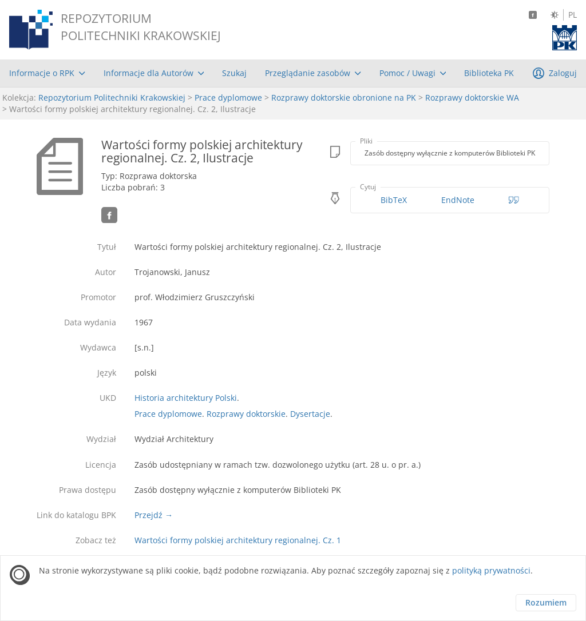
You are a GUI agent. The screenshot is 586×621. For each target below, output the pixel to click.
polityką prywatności (491, 570)
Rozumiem (546, 602)
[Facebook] (532, 15)
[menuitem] (47, 73)
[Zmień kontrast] (554, 15)
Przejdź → (153, 514)
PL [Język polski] (572, 15)
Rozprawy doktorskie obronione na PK (343, 97)
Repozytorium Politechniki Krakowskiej (111, 97)
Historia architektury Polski (185, 397)
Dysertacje (310, 413)
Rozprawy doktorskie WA (472, 97)
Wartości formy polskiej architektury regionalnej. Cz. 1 (237, 540)
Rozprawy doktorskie (246, 413)
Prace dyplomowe (228, 97)
